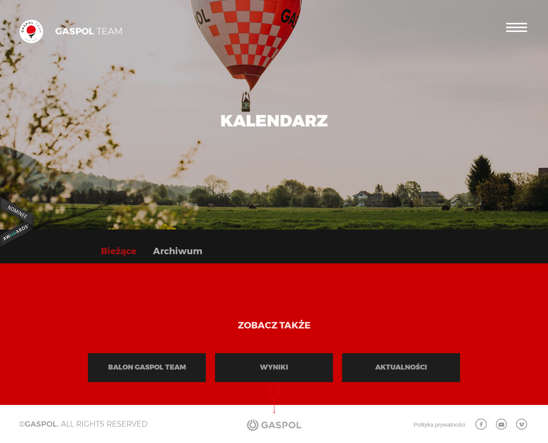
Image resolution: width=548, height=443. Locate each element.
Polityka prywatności (439, 424)
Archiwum (177, 251)
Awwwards (17, 221)
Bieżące (118, 251)
